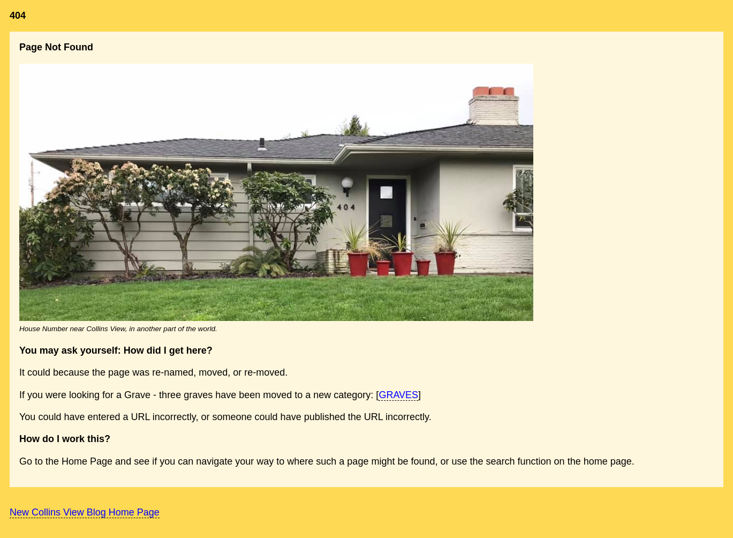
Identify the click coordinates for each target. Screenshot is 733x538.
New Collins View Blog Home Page (85, 512)
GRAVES (398, 395)
